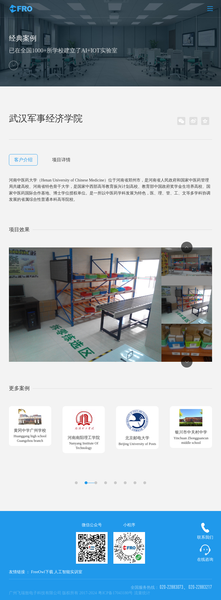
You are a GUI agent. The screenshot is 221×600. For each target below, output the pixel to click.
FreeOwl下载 (42, 572)
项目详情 (61, 159)
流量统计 (142, 593)
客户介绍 (23, 159)
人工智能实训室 (68, 572)
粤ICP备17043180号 (115, 593)
